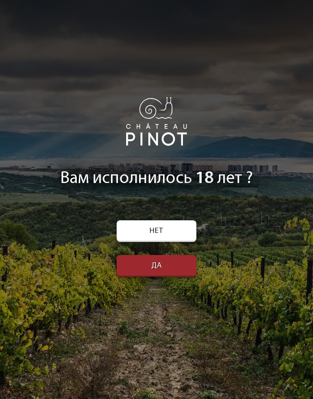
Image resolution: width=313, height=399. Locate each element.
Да (156, 266)
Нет (156, 231)
